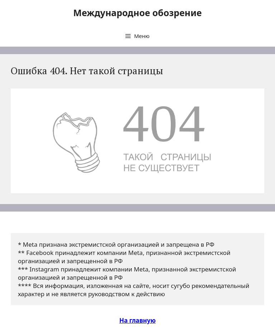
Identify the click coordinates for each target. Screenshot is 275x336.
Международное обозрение (137, 12)
